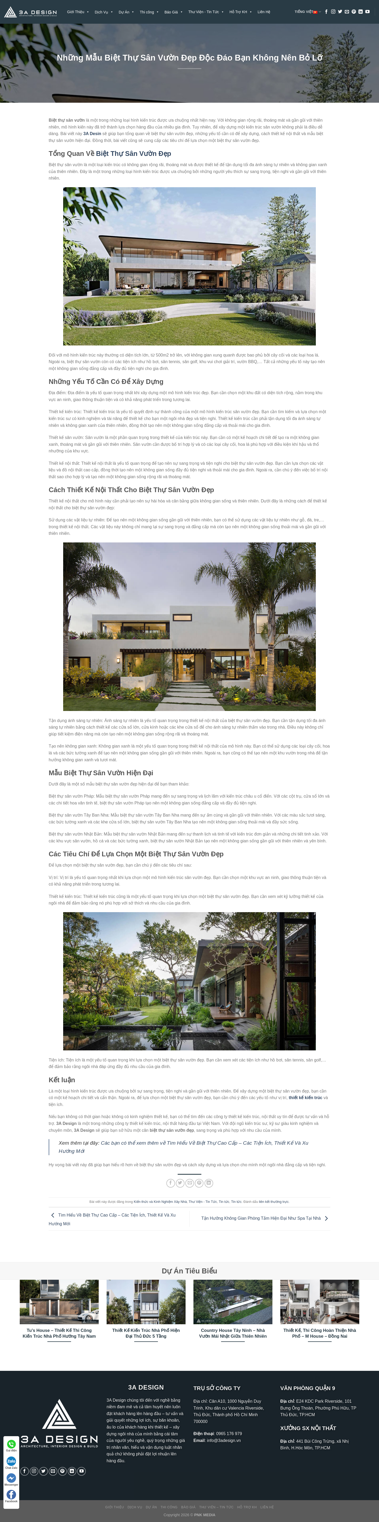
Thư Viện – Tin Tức (216, 1507)
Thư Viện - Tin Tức (206, 12)
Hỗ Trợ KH (241, 12)
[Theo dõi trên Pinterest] (354, 11)
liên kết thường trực (274, 1202)
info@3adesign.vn (224, 1440)
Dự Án (151, 1507)
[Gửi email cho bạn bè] (189, 1183)
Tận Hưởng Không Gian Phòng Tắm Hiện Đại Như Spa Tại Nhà (265, 1218)
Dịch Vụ (135, 1507)
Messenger (11, 1479)
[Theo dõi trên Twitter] (340, 11)
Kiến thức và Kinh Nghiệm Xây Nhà (160, 1202)
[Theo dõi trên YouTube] (367, 11)
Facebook (11, 1496)
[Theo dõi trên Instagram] (333, 11)
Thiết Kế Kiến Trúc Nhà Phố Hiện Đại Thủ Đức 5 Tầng (146, 1333)
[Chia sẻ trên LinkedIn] (209, 1183)
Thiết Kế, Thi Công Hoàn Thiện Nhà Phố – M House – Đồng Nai (319, 1333)
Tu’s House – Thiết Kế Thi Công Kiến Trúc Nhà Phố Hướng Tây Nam (59, 1333)
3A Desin (92, 133)
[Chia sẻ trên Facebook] (170, 1183)
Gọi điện (11, 1446)
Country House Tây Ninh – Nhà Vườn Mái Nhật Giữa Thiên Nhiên (233, 1333)
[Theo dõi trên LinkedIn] (360, 11)
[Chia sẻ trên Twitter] (180, 1183)
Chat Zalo (11, 1462)
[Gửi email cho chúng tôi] (347, 11)
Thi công (169, 1507)
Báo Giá (188, 1507)
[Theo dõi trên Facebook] (326, 11)
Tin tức (224, 1202)
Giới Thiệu (78, 12)
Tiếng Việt (308, 12)
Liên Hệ (264, 12)
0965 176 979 (229, 1433)
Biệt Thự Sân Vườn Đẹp (133, 153)
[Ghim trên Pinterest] (199, 1183)
